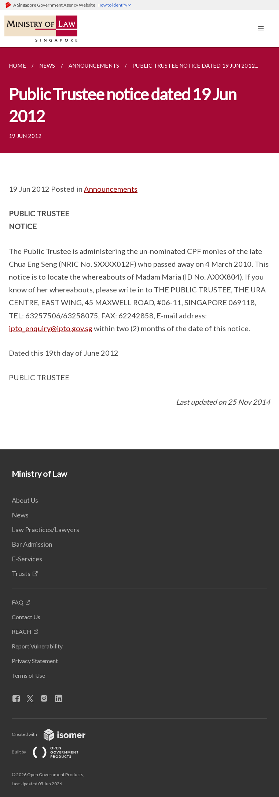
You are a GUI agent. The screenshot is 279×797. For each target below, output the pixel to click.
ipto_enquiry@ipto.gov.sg (50, 328)
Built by (51, 752)
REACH (22, 631)
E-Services (27, 559)
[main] (139, 248)
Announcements (110, 188)
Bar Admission (32, 544)
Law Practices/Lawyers (45, 529)
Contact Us (26, 616)
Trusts (21, 573)
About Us (25, 500)
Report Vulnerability (37, 646)
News (20, 515)
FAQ (17, 602)
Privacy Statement (35, 660)
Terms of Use (28, 675)
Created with (54, 734)
